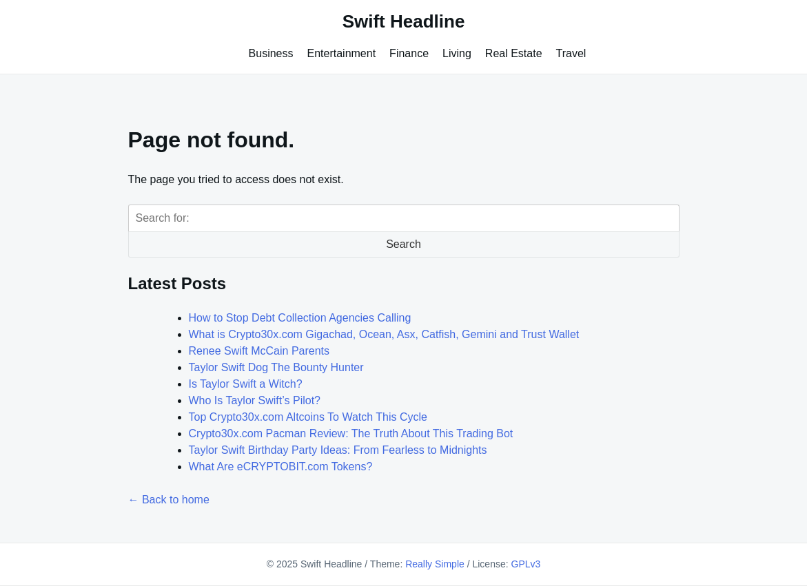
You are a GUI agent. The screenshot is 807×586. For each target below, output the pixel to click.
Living (456, 53)
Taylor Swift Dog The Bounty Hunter (276, 367)
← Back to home (169, 499)
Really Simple (434, 563)
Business (271, 53)
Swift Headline (404, 21)
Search (403, 244)
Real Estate (513, 53)
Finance (409, 53)
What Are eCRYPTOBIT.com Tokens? (281, 466)
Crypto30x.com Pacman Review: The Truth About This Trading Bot (351, 433)
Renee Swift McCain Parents (259, 351)
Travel (571, 53)
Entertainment (341, 53)
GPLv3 (526, 563)
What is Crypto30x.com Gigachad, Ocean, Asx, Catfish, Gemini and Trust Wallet (384, 334)
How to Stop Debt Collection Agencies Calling (300, 318)
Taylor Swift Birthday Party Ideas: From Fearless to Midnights (338, 450)
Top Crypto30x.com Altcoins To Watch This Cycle (308, 417)
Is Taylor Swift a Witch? (246, 384)
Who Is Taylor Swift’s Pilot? (254, 400)
